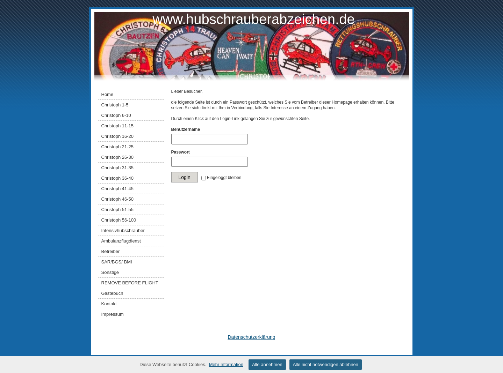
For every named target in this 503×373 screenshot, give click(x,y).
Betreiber (110, 251)
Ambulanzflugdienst (121, 241)
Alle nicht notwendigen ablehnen (325, 364)
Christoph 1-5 (115, 104)
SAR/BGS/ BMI (116, 261)
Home (107, 94)
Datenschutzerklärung (251, 337)
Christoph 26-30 (117, 157)
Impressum (112, 314)
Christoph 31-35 (117, 167)
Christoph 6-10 (116, 115)
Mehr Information (226, 364)
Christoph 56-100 (118, 220)
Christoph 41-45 (117, 188)
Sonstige (110, 272)
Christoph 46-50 (117, 199)
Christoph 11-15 (117, 125)
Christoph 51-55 (117, 209)
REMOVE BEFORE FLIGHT (129, 282)
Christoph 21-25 (117, 146)
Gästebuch (112, 293)
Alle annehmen (267, 364)
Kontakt (109, 303)
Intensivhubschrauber (123, 230)
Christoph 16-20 (117, 136)
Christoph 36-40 (117, 178)
